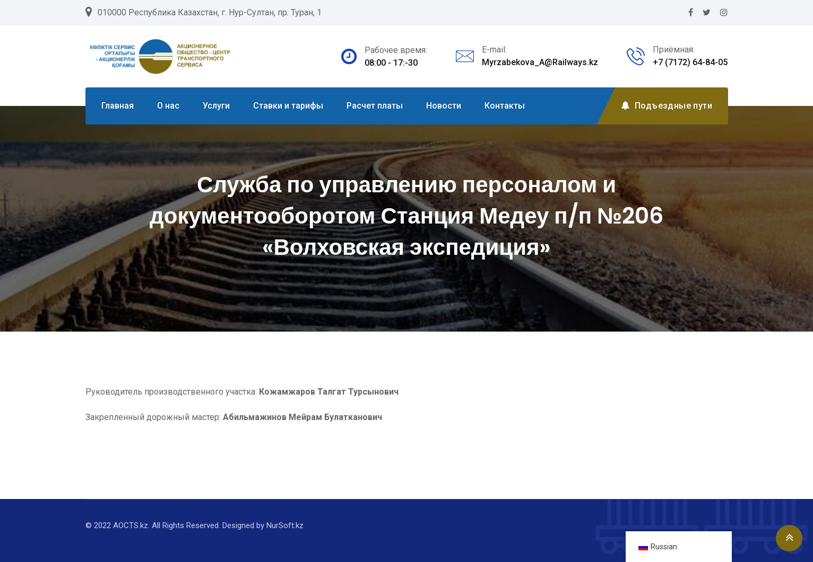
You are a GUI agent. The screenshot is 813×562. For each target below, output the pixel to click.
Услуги (216, 106)
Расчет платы (375, 106)
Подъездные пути (666, 106)
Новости (443, 106)
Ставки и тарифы (288, 106)
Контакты (505, 106)
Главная (117, 106)
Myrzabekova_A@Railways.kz (540, 62)
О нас (168, 106)
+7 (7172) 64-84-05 (690, 62)
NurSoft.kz (285, 525)
